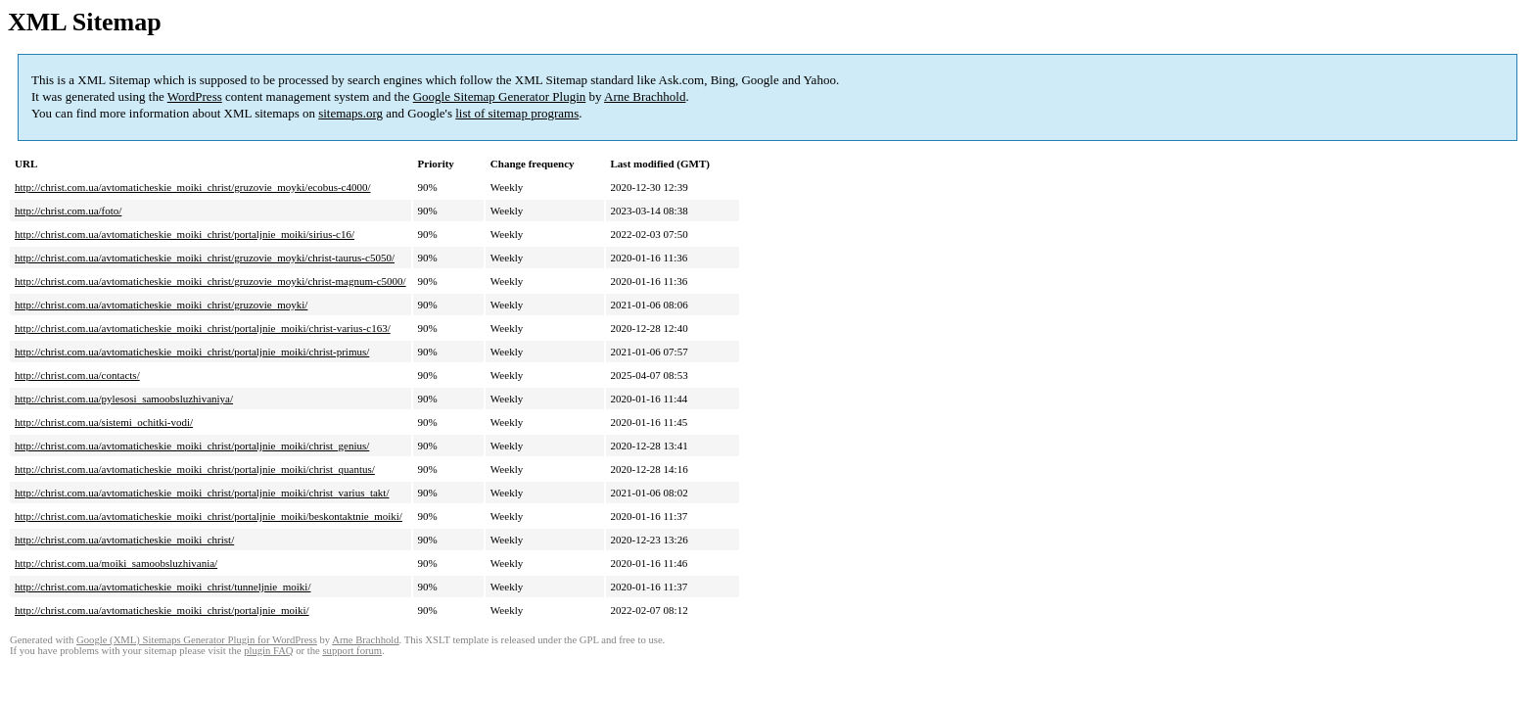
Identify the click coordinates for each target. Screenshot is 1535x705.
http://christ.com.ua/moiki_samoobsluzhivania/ (116, 563)
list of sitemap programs (517, 113)
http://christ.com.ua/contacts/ (77, 375)
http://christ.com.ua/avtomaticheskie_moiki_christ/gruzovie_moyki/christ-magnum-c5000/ (210, 281)
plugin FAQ (268, 650)
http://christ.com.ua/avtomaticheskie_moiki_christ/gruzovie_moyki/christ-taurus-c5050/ (205, 257)
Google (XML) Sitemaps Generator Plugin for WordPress (196, 639)
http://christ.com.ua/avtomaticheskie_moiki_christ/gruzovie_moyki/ (161, 304)
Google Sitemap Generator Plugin (499, 96)
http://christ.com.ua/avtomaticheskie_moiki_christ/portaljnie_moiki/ (162, 610)
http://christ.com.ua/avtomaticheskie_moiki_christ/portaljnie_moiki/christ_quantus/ (195, 469)
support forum (352, 650)
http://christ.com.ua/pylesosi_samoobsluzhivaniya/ (124, 398)
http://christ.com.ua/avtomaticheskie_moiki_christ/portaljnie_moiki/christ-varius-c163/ (203, 328)
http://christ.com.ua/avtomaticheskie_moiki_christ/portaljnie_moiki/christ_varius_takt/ (202, 492)
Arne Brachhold (644, 96)
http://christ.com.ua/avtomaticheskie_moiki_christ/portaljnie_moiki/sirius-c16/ (184, 234)
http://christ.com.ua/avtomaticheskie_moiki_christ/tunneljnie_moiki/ (162, 586)
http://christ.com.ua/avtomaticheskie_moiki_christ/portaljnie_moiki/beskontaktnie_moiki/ (208, 516)
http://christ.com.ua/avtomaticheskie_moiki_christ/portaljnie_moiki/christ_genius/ (192, 445)
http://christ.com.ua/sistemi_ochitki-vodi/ (104, 422)
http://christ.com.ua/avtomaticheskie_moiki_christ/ (124, 539)
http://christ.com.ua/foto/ (68, 210)
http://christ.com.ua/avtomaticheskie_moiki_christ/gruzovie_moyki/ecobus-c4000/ (193, 187)
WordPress (194, 96)
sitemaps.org (350, 113)
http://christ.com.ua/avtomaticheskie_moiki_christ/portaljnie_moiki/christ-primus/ (192, 351)
